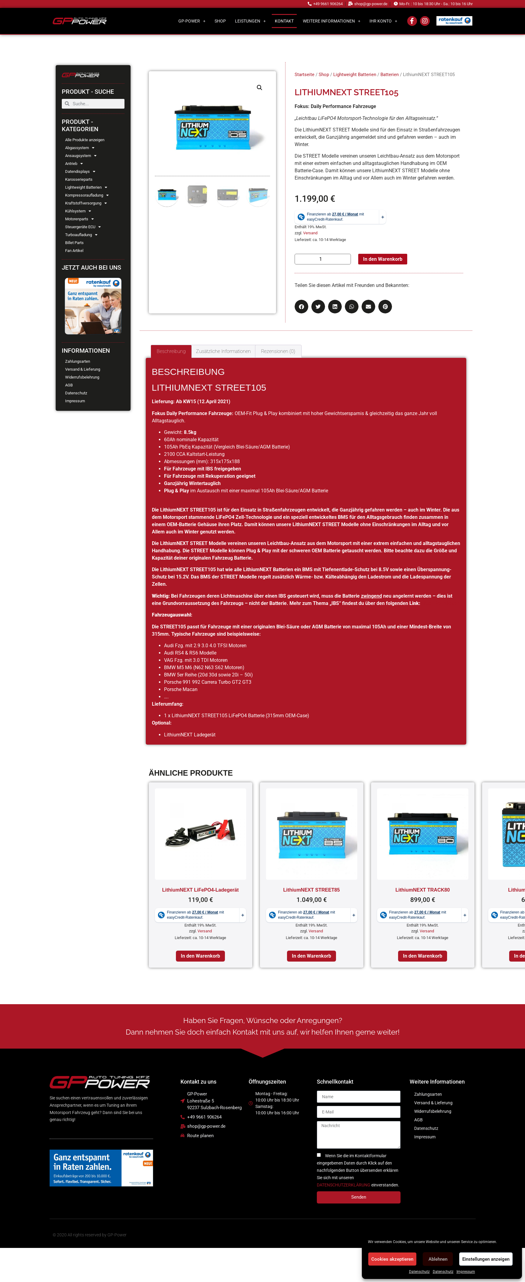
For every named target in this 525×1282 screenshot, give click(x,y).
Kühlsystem (78, 211)
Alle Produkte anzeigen (84, 140)
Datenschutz (419, 1272)
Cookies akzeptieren (392, 1259)
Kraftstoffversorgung (86, 203)
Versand (310, 233)
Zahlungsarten (77, 361)
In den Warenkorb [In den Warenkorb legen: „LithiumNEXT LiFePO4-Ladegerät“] (200, 956)
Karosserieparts (79, 179)
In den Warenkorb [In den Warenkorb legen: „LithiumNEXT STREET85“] (311, 956)
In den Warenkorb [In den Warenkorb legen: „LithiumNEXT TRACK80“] (422, 956)
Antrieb (74, 163)
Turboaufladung (81, 235)
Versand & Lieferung (82, 369)
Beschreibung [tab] (171, 351)
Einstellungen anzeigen (485, 1259)
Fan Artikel (74, 250)
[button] (259, 87)
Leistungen (250, 21)
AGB (69, 385)
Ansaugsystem (80, 155)
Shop (220, 21)
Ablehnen (438, 1259)
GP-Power (191, 21)
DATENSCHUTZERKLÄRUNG (343, 1184)
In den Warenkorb (382, 259)
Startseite (304, 74)
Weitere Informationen (331, 21)
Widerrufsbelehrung (82, 377)
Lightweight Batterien (86, 187)
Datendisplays (80, 171)
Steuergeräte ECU (83, 227)
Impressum (466, 1272)
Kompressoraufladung (87, 195)
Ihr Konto (383, 21)
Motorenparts (79, 219)
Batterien (389, 74)
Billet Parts (74, 242)
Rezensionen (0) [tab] (278, 351)
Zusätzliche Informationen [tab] (223, 351)
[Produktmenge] (323, 259)
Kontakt (284, 21)
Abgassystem (79, 148)
